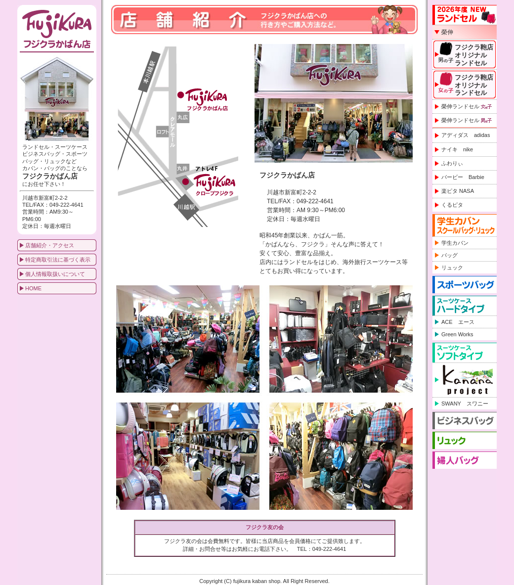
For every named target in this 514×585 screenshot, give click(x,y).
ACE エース (457, 322)
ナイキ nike (457, 149)
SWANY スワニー (464, 403)
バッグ (449, 255)
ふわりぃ (452, 163)
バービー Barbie (462, 177)
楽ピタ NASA (457, 191)
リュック (452, 267)
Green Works (457, 334)
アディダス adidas (465, 135)
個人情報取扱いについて (55, 274)
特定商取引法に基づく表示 (57, 260)
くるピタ (452, 205)
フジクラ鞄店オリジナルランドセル (474, 55)
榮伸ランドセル (466, 106)
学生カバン (455, 243)
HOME (33, 288)
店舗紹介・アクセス (49, 245)
